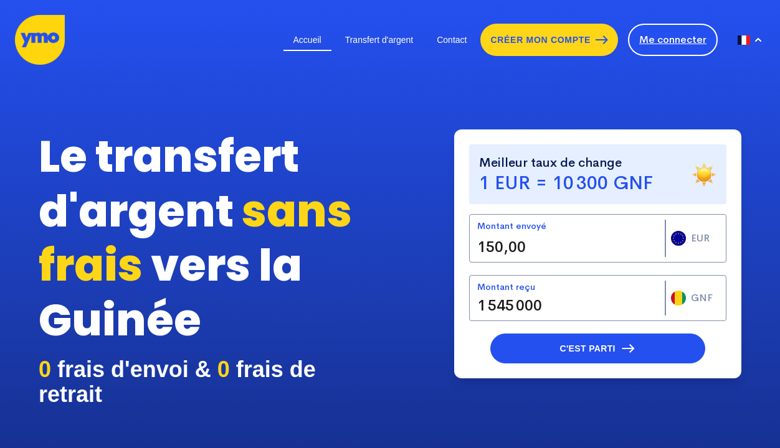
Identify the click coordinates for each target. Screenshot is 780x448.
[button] (597, 348)
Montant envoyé (511, 225)
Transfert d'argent (379, 40)
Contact (452, 40)
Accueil (307, 40)
